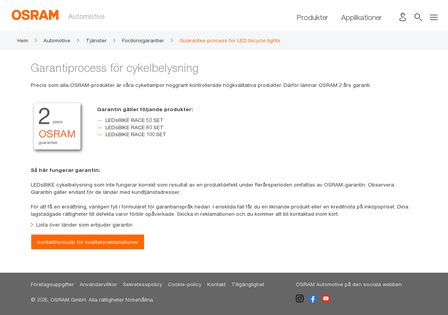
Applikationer (361, 17)
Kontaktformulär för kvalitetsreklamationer (87, 242)
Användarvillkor (98, 284)
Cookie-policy (184, 284)
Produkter (312, 17)
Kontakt (216, 284)
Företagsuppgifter (52, 284)
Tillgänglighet (248, 284)
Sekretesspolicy (142, 284)
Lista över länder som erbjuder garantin (82, 224)
